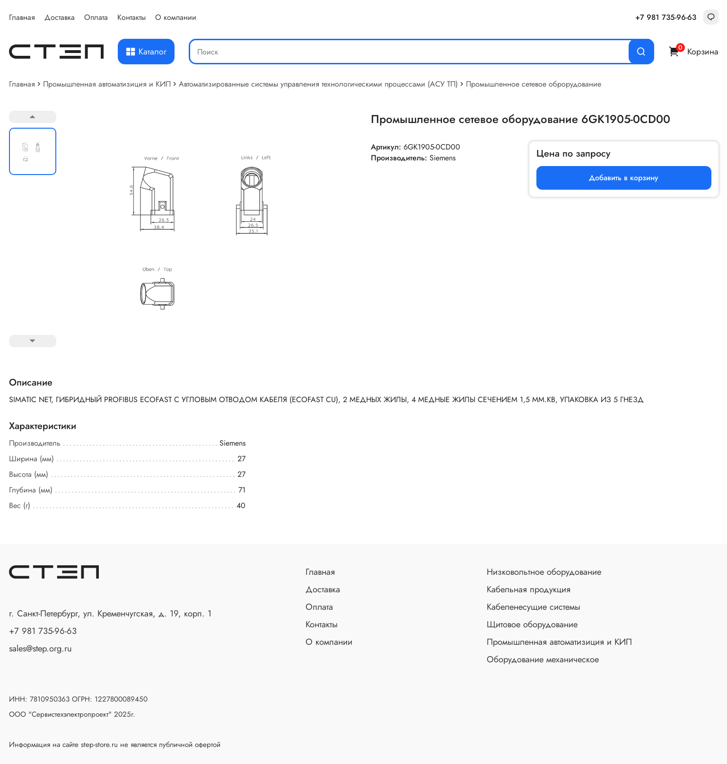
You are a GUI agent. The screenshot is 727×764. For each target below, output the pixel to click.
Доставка (59, 17)
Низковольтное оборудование (544, 571)
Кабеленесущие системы (533, 606)
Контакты (131, 17)
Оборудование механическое (543, 659)
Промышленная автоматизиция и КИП (107, 84)
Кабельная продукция (528, 589)
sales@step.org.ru (40, 648)
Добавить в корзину (623, 177)
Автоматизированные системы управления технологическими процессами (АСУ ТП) (318, 84)
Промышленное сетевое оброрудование (533, 84)
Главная (22, 17)
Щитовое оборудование (532, 624)
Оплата (96, 17)
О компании (175, 17)
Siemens (442, 157)
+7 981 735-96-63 (665, 17)
